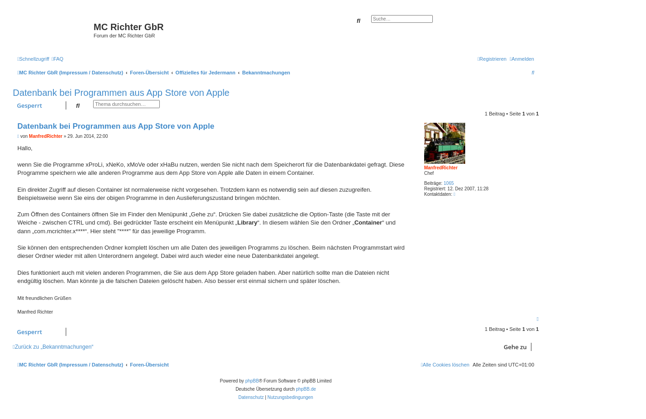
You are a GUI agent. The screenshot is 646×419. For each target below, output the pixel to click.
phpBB (252, 380)
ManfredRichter (440, 167)
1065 (449, 183)
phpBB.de (306, 389)
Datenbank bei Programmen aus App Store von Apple (121, 93)
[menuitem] (57, 58)
